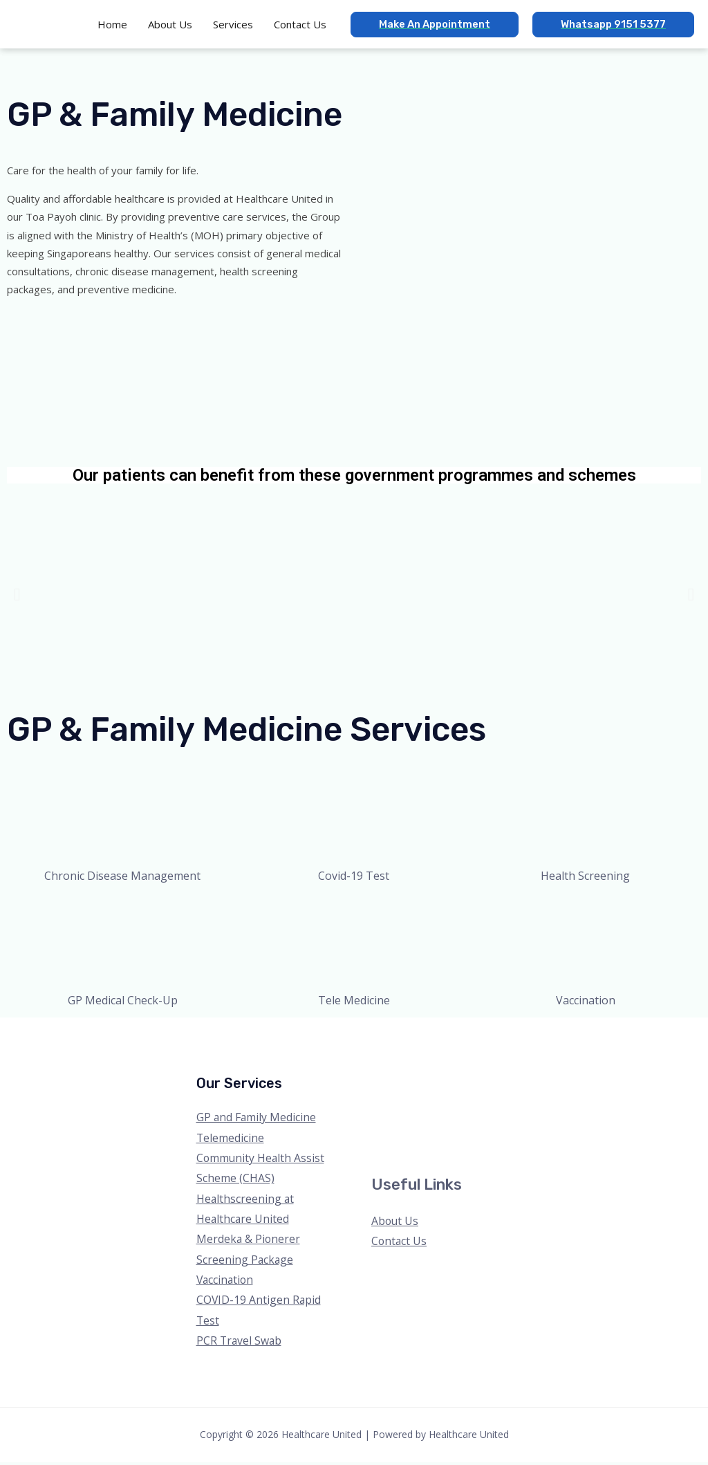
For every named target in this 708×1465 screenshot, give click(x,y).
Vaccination (226, 1281)
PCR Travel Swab (239, 1343)
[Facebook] (556, 1217)
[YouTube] (612, 1217)
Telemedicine (230, 1137)
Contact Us (399, 1242)
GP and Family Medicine (256, 1117)
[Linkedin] (631, 1217)
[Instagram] (593, 1217)
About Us (395, 1221)
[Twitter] (575, 1217)
